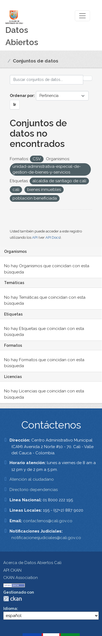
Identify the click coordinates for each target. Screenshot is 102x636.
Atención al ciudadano (32, 479)
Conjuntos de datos (35, 61)
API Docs (52, 237)
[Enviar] (87, 78)
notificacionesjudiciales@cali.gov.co (46, 537)
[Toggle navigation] (82, 15)
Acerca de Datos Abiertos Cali (32, 562)
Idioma (10, 608)
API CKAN (12, 570)
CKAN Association (20, 577)
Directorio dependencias (34, 489)
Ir (14, 104)
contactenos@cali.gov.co (47, 520)
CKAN (12, 599)
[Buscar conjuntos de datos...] (46, 79)
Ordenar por (22, 95)
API (35, 237)
